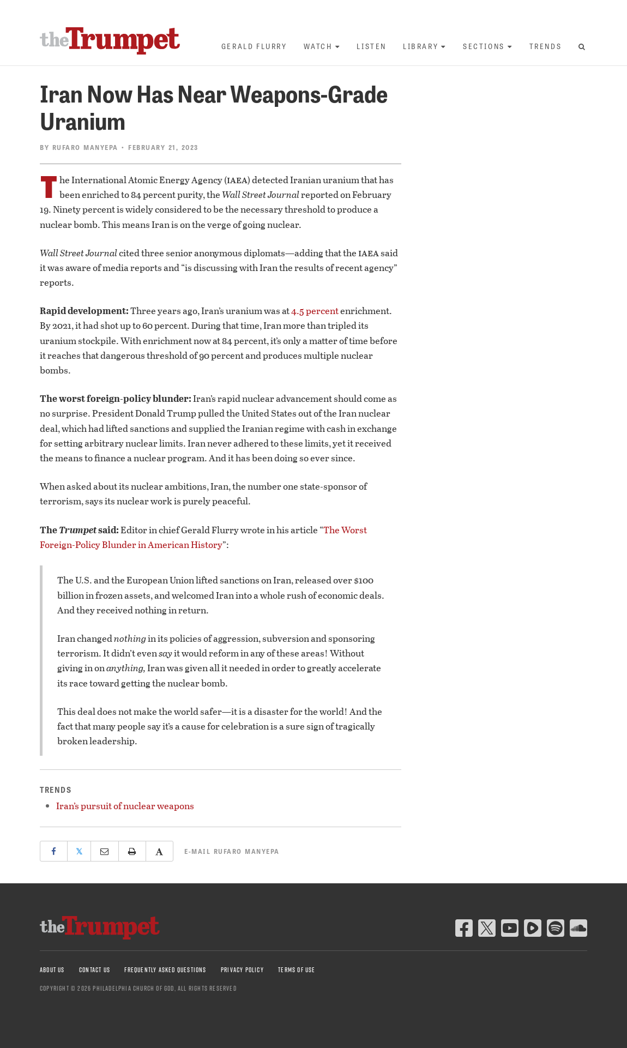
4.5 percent (315, 310)
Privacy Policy (242, 969)
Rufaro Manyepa (85, 147)
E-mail (232, 851)
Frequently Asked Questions (165, 969)
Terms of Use (296, 969)
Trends (545, 46)
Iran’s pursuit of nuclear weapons (125, 805)
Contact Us (94, 969)
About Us (52, 969)
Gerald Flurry (254, 46)
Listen (372, 46)
